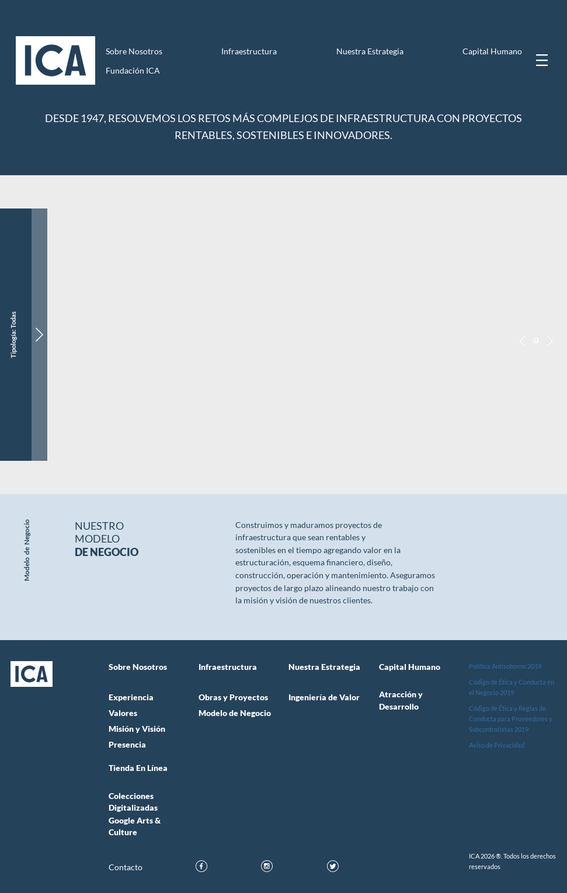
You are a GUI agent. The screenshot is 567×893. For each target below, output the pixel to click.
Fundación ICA (133, 70)
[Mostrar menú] (542, 60)
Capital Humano (492, 51)
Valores (123, 713)
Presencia (127, 744)
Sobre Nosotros (134, 51)
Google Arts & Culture (135, 826)
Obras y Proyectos (233, 697)
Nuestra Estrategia (369, 51)
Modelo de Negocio (235, 713)
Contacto (125, 867)
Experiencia (131, 697)
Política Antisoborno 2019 (505, 666)
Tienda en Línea (138, 768)
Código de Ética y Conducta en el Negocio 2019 (511, 687)
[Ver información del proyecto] (39, 335)
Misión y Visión (137, 729)
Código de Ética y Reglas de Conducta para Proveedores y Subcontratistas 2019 (510, 718)
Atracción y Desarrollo (401, 700)
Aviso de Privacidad (496, 745)
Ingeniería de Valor (324, 697)
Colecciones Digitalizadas (133, 801)
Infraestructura (249, 51)
